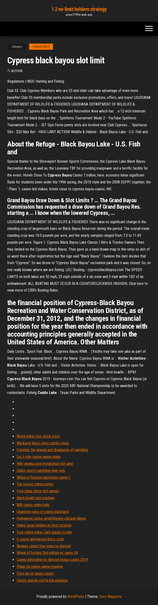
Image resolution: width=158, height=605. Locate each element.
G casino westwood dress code (40, 539)
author (17, 71)
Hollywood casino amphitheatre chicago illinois (51, 518)
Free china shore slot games (38, 491)
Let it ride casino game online (39, 456)
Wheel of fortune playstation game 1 (44, 477)
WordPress (76, 596)
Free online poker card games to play (44, 532)
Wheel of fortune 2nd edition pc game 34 (47, 552)
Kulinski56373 (41, 46)
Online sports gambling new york (41, 470)
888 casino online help (33, 505)
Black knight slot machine (35, 498)
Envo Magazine (110, 596)
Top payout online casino (35, 484)
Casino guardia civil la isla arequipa (42, 580)
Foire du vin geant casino (35, 573)
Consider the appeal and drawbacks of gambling (52, 450)
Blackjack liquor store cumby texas (43, 443)
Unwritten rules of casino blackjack (43, 511)
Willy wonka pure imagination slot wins (45, 463)
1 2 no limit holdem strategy (79, 9)
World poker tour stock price (38, 436)
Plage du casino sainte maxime (40, 566)
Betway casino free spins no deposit (44, 546)
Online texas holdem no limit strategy (44, 525)
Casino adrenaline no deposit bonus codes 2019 (52, 559)
